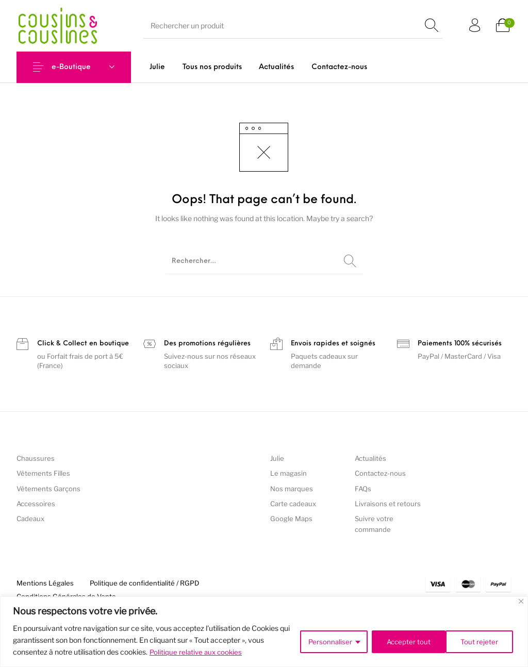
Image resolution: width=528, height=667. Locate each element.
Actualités (370, 458)
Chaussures (35, 458)
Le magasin (288, 473)
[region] (264, 631)
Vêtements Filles (43, 473)
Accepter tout (477, 640)
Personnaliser (325, 640)
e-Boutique (71, 67)
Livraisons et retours (388, 503)
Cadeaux (30, 518)
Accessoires (35, 503)
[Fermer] (521, 601)
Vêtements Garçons (48, 489)
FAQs (363, 489)
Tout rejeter (402, 640)
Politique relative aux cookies (197, 651)
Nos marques (291, 489)
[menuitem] (157, 67)
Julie (277, 458)
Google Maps (291, 518)
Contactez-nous (380, 473)
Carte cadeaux (293, 503)
